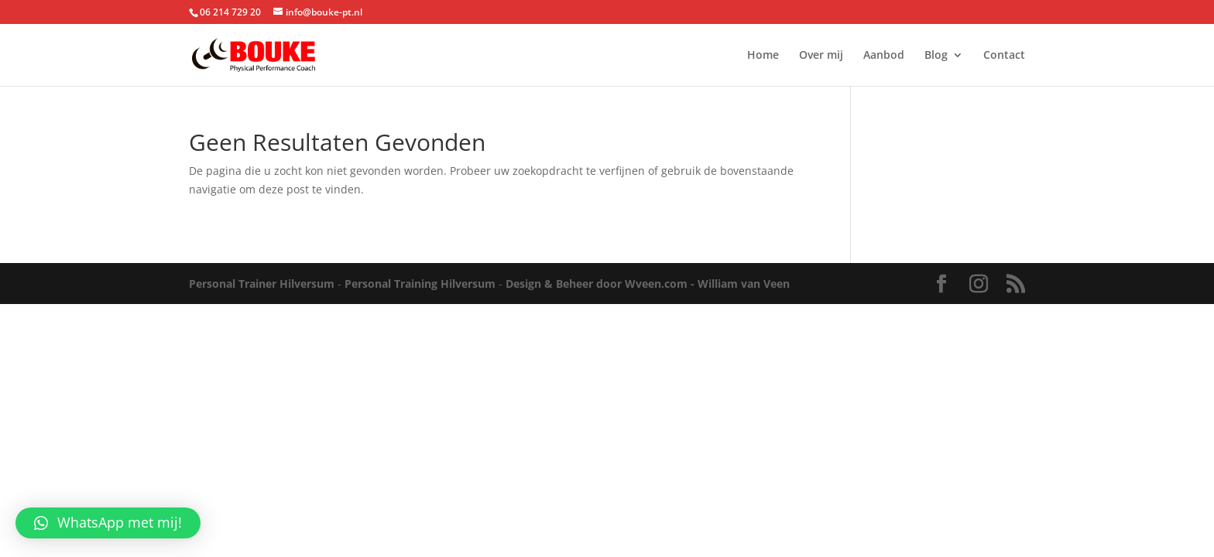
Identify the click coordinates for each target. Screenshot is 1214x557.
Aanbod (883, 56)
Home (763, 56)
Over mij (821, 56)
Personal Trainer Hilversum (261, 283)
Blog (936, 56)
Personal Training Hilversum (420, 283)
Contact (1004, 56)
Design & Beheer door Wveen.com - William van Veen (648, 283)
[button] (108, 522)
